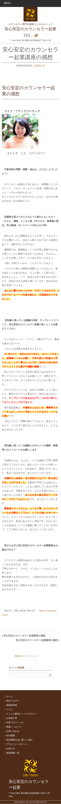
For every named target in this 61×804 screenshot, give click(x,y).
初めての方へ (12, 700)
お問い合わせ (12, 731)
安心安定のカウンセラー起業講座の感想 (24, 635)
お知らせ (10, 748)
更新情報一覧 (12, 753)
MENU (7, 3)
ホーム (9, 696)
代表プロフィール (15, 722)
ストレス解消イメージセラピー (21, 713)
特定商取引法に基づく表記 (19, 740)
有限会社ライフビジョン (26, 656)
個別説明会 (11, 705)
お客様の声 (39, 65)
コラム (9, 709)
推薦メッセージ (13, 727)
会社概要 (10, 735)
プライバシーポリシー (17, 744)
